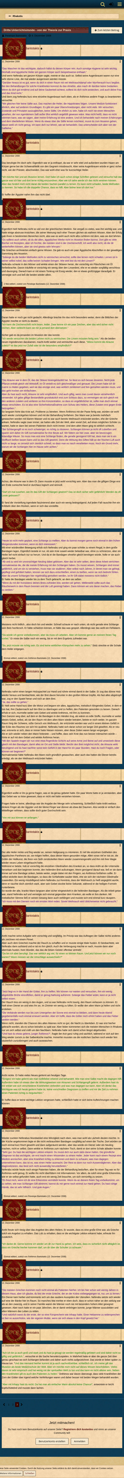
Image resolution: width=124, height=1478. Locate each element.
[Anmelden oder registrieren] (111, 4)
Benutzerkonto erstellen (52, 1441)
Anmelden (79, 1441)
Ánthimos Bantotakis (37, 658)
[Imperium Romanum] (1, 4)
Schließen (29, 1473)
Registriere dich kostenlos (78, 1429)
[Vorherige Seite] (4, 1404)
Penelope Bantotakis (16, 35)
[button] (119, 4)
